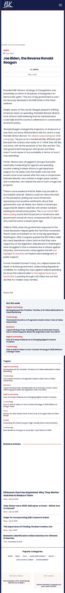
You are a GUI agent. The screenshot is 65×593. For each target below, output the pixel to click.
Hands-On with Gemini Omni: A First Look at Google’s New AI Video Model (31, 415)
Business (10, 327)
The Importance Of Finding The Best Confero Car (28, 526)
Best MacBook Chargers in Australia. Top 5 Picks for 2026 (27, 430)
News (6, 50)
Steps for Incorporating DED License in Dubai (26, 517)
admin (36, 69)
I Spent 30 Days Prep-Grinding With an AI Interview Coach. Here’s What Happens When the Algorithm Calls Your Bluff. (33, 331)
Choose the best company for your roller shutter (48, 585)
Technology (11, 317)
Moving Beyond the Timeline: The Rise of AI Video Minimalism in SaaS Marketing (34, 311)
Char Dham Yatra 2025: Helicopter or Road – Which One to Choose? (31, 507)
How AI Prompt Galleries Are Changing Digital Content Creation (31, 340)
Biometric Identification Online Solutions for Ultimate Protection (30, 537)
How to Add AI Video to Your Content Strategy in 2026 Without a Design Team (34, 350)
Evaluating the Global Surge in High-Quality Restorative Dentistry (30, 423)
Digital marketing (14, 307)
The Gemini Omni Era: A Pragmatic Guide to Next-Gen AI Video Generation (34, 321)
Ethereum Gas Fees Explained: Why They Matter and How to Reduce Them (31, 494)
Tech (5, 411)
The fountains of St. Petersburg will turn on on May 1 (16, 582)
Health (6, 420)
